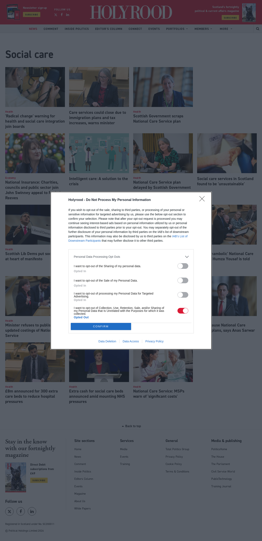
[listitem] (131, 257)
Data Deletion (107, 341)
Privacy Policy (154, 341)
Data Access (131, 341)
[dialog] (131, 270)
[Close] (203, 200)
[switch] (182, 266)
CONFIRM (101, 326)
